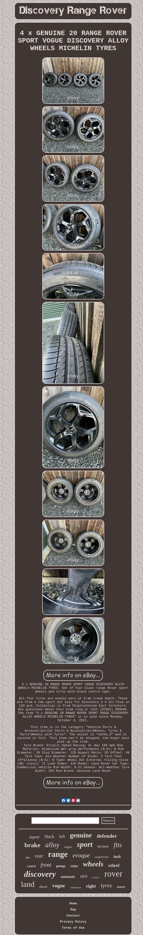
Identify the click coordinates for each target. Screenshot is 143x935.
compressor (75, 887)
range (58, 854)
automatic (68, 877)
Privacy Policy (73, 922)
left (62, 836)
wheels (93, 864)
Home (73, 903)
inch (117, 856)
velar (74, 866)
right (91, 886)
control (31, 866)
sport (84, 844)
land (27, 884)
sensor (121, 887)
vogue (58, 886)
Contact (73, 915)
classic (96, 877)
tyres (106, 885)
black (49, 836)
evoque (81, 855)
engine (68, 847)
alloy (52, 845)
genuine (81, 835)
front (46, 865)
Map (73, 909)
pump (60, 866)
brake (32, 845)
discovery (40, 874)
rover (113, 874)
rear (39, 856)
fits (117, 845)
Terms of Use (73, 928)
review (103, 846)
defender (107, 836)
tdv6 (83, 876)
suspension (102, 857)
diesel (43, 887)
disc (28, 857)
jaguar (35, 837)
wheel (113, 865)
